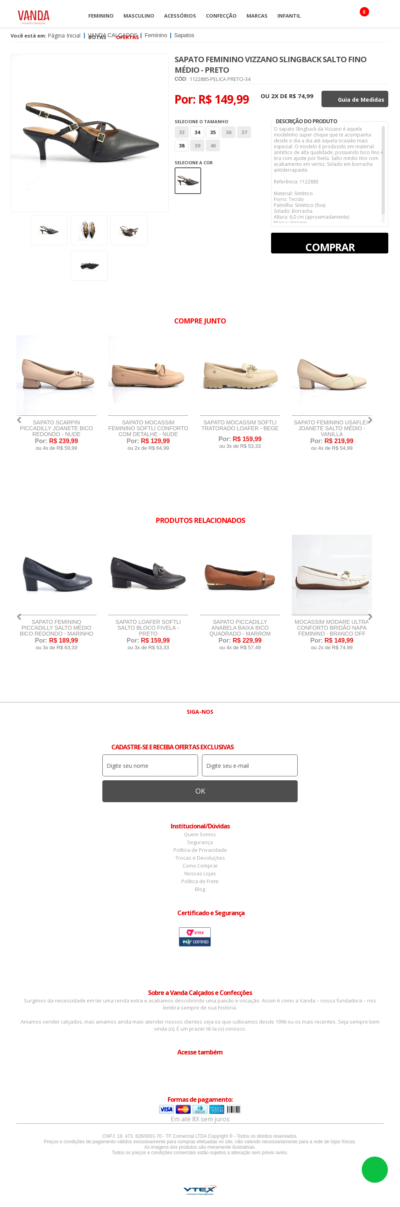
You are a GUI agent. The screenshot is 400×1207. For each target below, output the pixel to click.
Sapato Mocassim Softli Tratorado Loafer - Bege (240, 425)
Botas (97, 37)
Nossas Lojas (200, 873)
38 (181, 145)
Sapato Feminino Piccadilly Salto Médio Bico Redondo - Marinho (56, 628)
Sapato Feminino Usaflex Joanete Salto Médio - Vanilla (332, 428)
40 (213, 145)
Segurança (200, 842)
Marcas (257, 15)
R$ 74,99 (301, 96)
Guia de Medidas (361, 99)
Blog (200, 889)
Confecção (221, 15)
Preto (187, 180)
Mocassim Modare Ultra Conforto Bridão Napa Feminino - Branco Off (332, 628)
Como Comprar (200, 865)
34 (197, 132)
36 (228, 132)
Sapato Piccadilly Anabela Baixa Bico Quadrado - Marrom (240, 628)
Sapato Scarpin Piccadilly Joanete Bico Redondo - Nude (56, 428)
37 (244, 132)
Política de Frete (200, 881)
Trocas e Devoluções (200, 857)
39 (197, 145)
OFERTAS (127, 37)
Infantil (289, 15)
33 (181, 132)
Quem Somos (200, 834)
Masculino (138, 15)
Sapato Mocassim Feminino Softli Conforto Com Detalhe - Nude (148, 428)
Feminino (101, 15)
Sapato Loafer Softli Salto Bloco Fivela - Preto (148, 628)
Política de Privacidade (200, 849)
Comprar (330, 246)
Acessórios (180, 15)
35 (213, 132)
